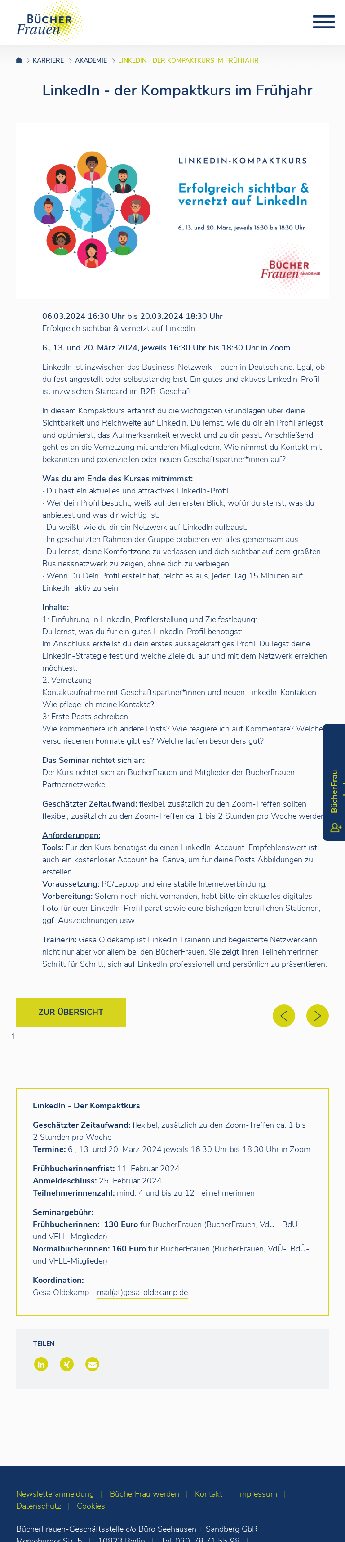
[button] (40, 1365)
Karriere (48, 60)
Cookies (91, 1506)
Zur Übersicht (71, 1012)
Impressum (257, 1493)
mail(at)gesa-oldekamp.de (142, 1292)
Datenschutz (38, 1506)
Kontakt (208, 1493)
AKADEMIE (91, 60)
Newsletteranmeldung (55, 1493)
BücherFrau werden (144, 1493)
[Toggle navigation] (324, 22)
